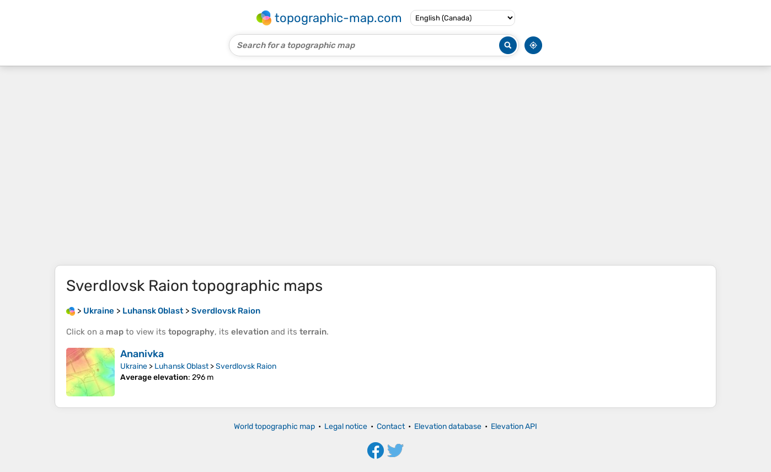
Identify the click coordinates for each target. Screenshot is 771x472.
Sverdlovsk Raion (246, 366)
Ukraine (133, 366)
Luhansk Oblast (181, 366)
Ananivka (142, 354)
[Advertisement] (385, 165)
